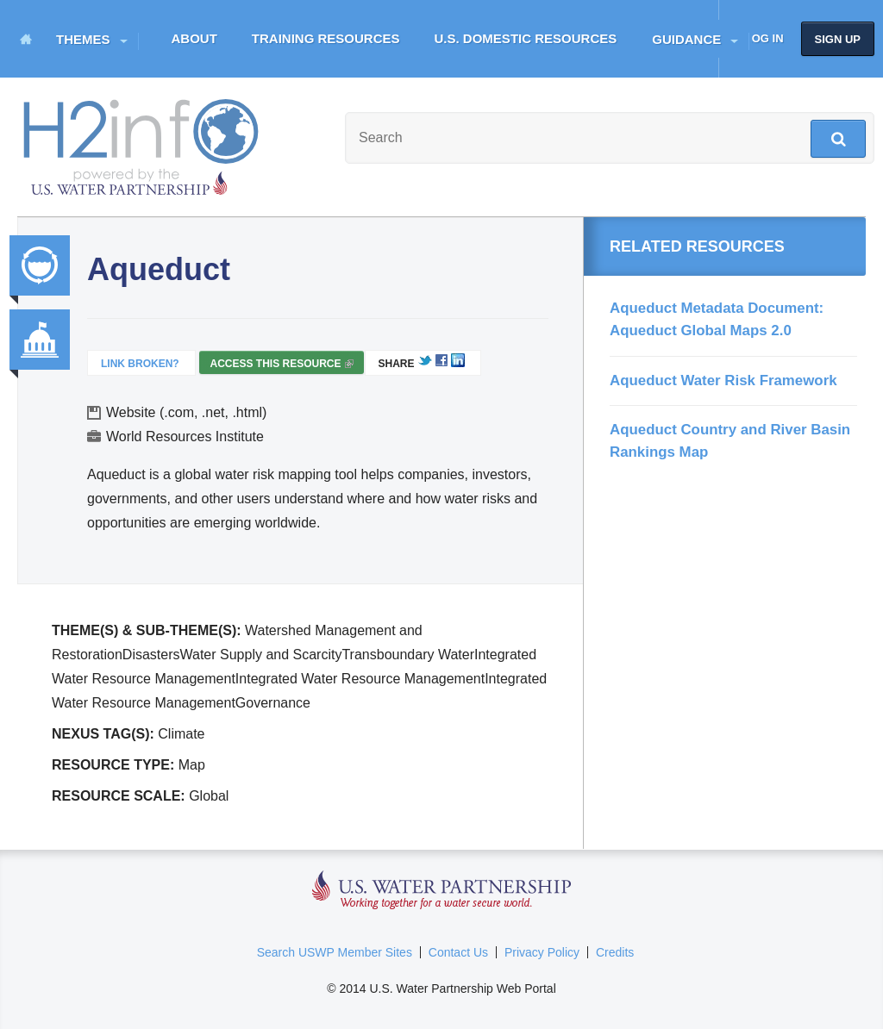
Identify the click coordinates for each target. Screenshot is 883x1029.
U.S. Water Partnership (442, 890)
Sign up (838, 39)
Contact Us (458, 952)
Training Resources (326, 38)
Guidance (686, 39)
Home (25, 39)
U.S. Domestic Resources (526, 38)
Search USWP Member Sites (334, 952)
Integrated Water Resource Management (39, 265)
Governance (39, 339)
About (194, 38)
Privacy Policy (541, 952)
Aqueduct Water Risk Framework (723, 380)
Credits (615, 952)
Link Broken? (140, 364)
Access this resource (281, 366)
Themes (83, 39)
